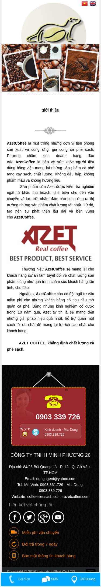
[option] (51, 68)
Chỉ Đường (82, 579)
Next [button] (94, 66)
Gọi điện (18, 579)
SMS (50, 579)
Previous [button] (7, 66)
